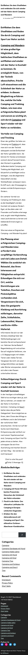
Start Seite (6, 586)
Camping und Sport (10, 567)
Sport (22, 407)
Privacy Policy (7, 583)
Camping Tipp (7, 561)
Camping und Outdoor (11, 564)
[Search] (22, 534)
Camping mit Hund (9, 555)
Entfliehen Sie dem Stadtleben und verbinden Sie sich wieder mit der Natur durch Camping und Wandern (15, 479)
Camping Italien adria (10, 552)
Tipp (3, 570)
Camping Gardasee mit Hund (13, 548)
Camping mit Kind (9, 558)
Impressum (6, 580)
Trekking (15, 144)
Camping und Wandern (12, 45)
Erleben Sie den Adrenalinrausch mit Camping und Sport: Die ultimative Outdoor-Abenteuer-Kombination (14, 520)
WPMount (5, 653)
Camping (16, 119)
